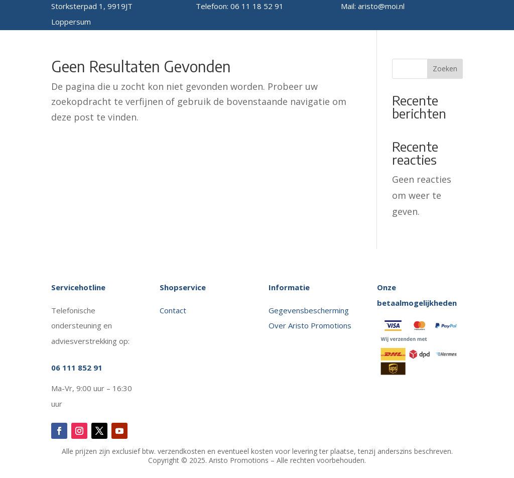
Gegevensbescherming (309, 310)
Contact (174, 310)
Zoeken (445, 68)
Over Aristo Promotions (310, 325)
